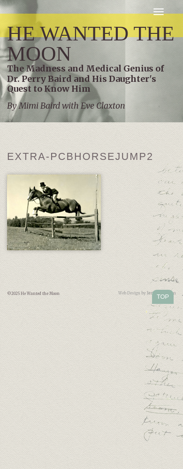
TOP (163, 296)
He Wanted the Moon (91, 44)
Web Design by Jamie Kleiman (147, 293)
